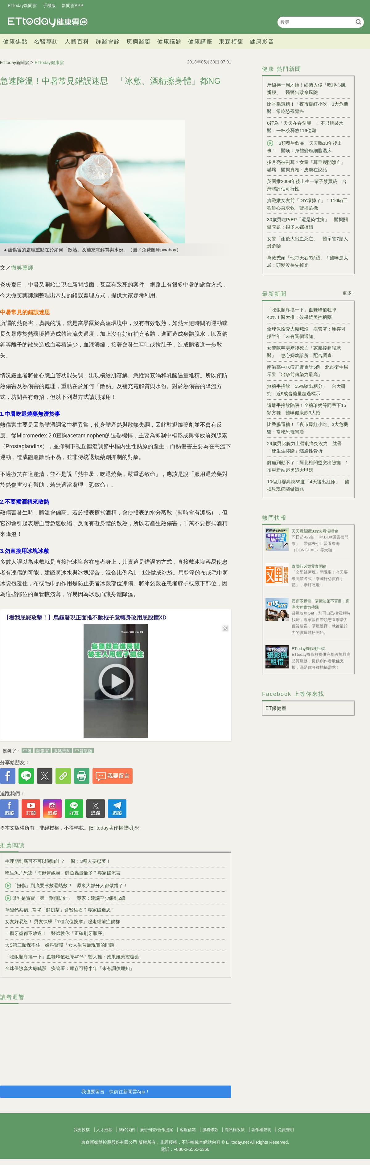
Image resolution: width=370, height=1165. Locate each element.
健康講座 (200, 42)
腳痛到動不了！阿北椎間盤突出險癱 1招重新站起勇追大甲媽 (307, 466)
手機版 (49, 5)
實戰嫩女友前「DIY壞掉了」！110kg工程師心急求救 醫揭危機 (307, 204)
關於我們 (127, 1129)
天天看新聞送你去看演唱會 (315, 531)
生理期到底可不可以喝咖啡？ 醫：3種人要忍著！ (58, 861)
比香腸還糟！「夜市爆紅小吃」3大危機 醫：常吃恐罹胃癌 (308, 107)
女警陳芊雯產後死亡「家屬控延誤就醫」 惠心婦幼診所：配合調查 (304, 351)
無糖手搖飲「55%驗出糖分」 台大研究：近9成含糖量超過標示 (306, 390)
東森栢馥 (231, 42)
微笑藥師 (22, 268)
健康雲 (48, 22)
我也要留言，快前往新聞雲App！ (115, 1091)
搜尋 (358, 22)
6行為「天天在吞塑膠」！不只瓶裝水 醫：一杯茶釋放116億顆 (307, 126)
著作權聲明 (261, 1129)
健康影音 (262, 42)
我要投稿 (82, 1129)
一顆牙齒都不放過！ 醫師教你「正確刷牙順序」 (56, 933)
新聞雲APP (72, 5)
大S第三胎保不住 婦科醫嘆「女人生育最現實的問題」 (62, 945)
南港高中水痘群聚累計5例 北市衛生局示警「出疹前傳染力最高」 (307, 370)
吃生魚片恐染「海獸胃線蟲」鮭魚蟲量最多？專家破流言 (63, 872)
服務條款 (210, 1129)
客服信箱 (188, 1129)
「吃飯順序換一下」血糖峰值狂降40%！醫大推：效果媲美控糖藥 (72, 956)
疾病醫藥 (138, 42)
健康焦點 (15, 42)
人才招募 (104, 1129)
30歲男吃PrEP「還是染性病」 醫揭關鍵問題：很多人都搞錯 (307, 223)
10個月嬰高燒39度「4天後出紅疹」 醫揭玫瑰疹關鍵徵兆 (308, 485)
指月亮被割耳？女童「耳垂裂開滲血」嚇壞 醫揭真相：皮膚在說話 (306, 166)
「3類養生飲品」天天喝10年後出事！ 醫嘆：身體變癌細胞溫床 (304, 146)
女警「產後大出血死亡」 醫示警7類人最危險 (307, 242)
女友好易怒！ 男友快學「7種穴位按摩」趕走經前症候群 (62, 921)
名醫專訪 (46, 42)
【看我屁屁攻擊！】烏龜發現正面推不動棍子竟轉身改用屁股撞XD (84, 618)
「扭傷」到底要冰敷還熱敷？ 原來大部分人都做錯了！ (66, 886)
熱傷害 (42, 750)
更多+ (349, 292)
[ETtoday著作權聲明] (111, 827)
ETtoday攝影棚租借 (308, 648)
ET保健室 (275, 708)
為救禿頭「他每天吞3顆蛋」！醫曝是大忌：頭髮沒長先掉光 (307, 261)
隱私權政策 (235, 1129)
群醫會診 (108, 42)
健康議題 (169, 42)
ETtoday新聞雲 (22, 5)
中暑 (27, 750)
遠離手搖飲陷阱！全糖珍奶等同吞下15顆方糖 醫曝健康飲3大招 (306, 409)
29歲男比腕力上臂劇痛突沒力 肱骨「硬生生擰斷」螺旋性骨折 (304, 447)
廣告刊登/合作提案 (156, 1129)
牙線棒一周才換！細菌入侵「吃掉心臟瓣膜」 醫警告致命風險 (306, 88)
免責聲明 (286, 1129)
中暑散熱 (83, 750)
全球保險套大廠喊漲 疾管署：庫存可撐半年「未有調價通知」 (69, 968)
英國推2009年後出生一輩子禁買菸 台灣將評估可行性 (307, 185)
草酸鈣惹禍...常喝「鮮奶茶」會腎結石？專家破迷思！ (62, 909)
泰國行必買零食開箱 (309, 566)
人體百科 (77, 42)
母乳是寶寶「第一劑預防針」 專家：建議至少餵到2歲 (65, 898)
